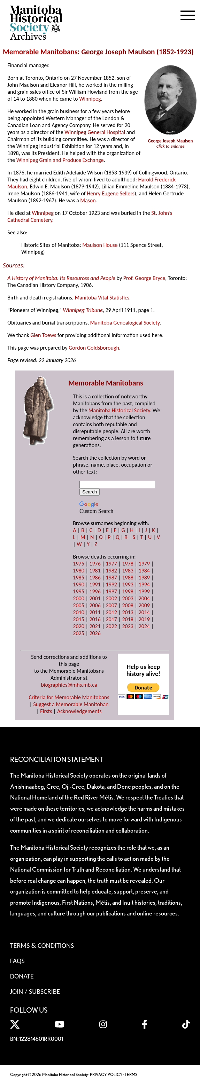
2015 (78, 619)
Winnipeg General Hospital (94, 132)
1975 (78, 563)
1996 (94, 591)
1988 (127, 577)
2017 (111, 619)
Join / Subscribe (35, 991)
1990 (78, 584)
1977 (111, 563)
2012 (111, 612)
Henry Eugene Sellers (110, 193)
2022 (111, 626)
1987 (111, 577)
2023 (127, 626)
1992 (111, 584)
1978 (127, 563)
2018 (127, 619)
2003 (127, 598)
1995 (78, 591)
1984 (144, 570)
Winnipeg (90, 98)
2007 (111, 605)
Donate (22, 976)
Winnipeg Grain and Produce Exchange (60, 160)
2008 (127, 605)
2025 (78, 633)
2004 (144, 598)
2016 (94, 619)
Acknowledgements (79, 711)
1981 (94, 570)
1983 (127, 570)
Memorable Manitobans (40, 51)
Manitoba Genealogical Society (125, 322)
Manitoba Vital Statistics (102, 297)
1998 (127, 591)
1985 (78, 577)
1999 (144, 591)
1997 (111, 591)
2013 (127, 612)
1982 (111, 570)
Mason (87, 200)
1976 (94, 563)
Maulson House (99, 245)
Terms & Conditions (42, 945)
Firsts (46, 711)
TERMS (131, 1074)
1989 (144, 577)
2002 (111, 598)
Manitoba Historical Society (119, 410)
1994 (144, 584)
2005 (78, 605)
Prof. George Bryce (144, 278)
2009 (144, 605)
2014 (144, 612)
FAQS (17, 961)
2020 (78, 626)
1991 (94, 584)
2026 (94, 633)
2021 (94, 626)
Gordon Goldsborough (94, 347)
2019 (144, 619)
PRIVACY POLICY (106, 1074)
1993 (127, 584)
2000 (78, 598)
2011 (94, 612)
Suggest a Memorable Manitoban (70, 704)
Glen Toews (43, 335)
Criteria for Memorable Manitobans (69, 697)
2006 (94, 605)
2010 (78, 612)
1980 (78, 570)
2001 (94, 598)
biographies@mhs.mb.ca (69, 684)
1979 (144, 563)
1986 (94, 577)
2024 (144, 626)
